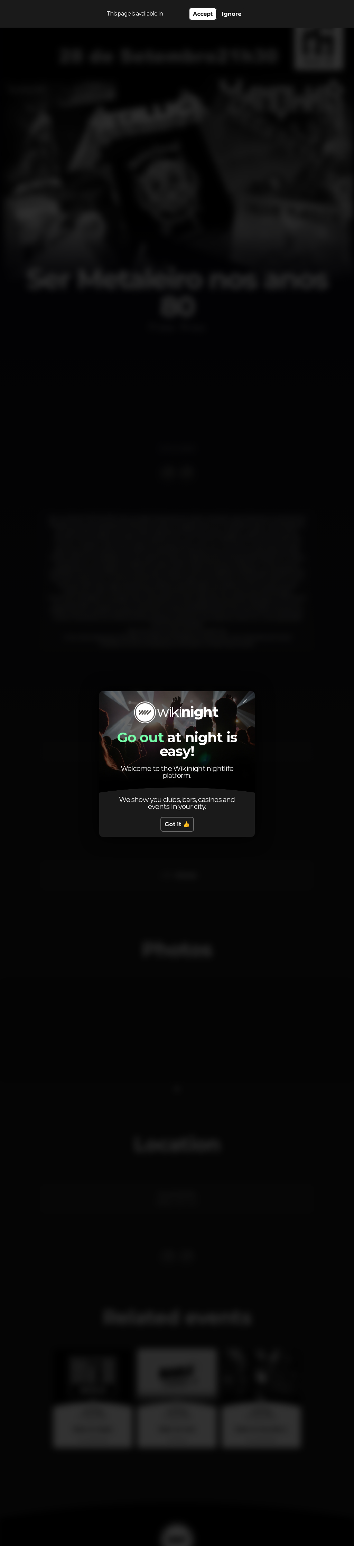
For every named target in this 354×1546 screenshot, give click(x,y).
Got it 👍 (177, 824)
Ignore (232, 14)
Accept (202, 14)
